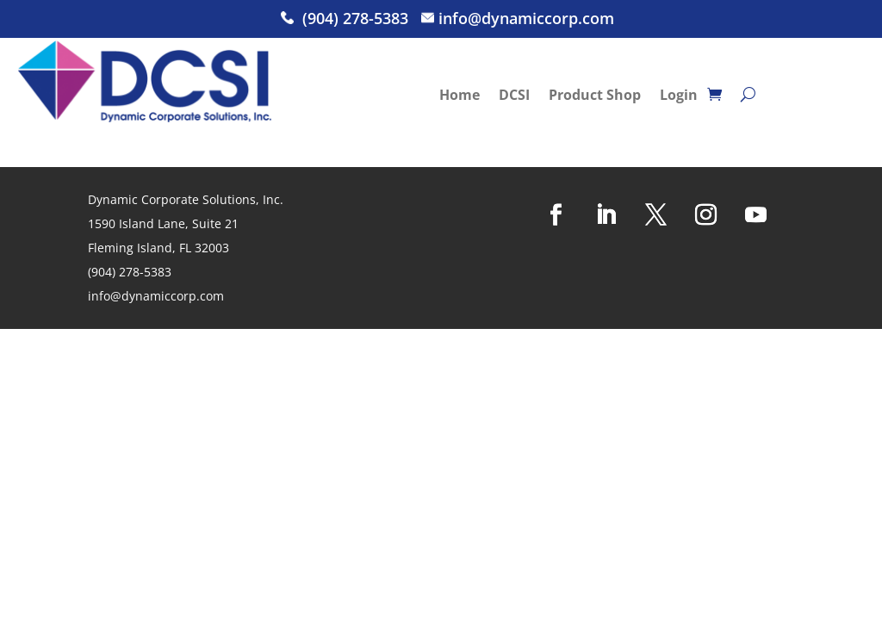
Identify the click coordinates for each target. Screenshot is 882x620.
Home (459, 96)
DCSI (514, 96)
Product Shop (595, 96)
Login (679, 96)
